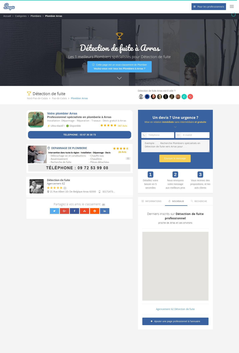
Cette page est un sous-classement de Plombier (119, 66)
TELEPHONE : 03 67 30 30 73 (79, 134)
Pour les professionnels (208, 6)
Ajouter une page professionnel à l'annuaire (175, 321)
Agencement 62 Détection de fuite (175, 309)
